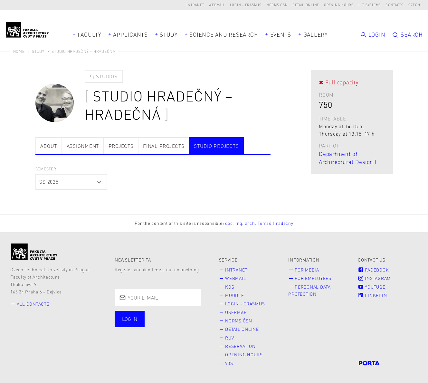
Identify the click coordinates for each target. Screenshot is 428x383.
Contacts (394, 5)
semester (45, 169)
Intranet (195, 5)
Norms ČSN (277, 5)
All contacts (33, 304)
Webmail (217, 5)
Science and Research (223, 34)
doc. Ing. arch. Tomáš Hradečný (259, 223)
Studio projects (216, 146)
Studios (103, 76)
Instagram (374, 278)
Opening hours (339, 5)
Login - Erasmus (246, 5)
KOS (229, 287)
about (48, 146)
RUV (229, 337)
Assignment (83, 146)
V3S (229, 363)
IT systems (371, 5)
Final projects (164, 146)
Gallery (315, 34)
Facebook (373, 270)
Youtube (371, 287)
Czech (414, 5)
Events (280, 34)
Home (19, 51)
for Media (307, 270)
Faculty (89, 34)
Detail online (305, 5)
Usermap (236, 312)
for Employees (313, 278)
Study (168, 34)
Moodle (234, 295)
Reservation (240, 346)
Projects (121, 146)
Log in (129, 319)
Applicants (130, 34)
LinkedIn (372, 295)
